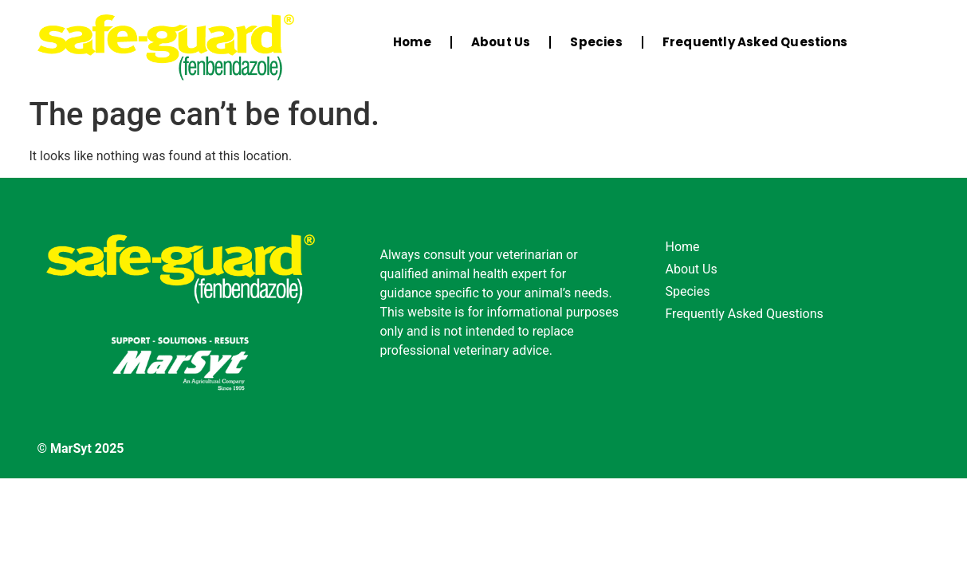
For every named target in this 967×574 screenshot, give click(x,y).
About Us (501, 41)
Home (412, 41)
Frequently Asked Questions (754, 41)
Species (596, 41)
